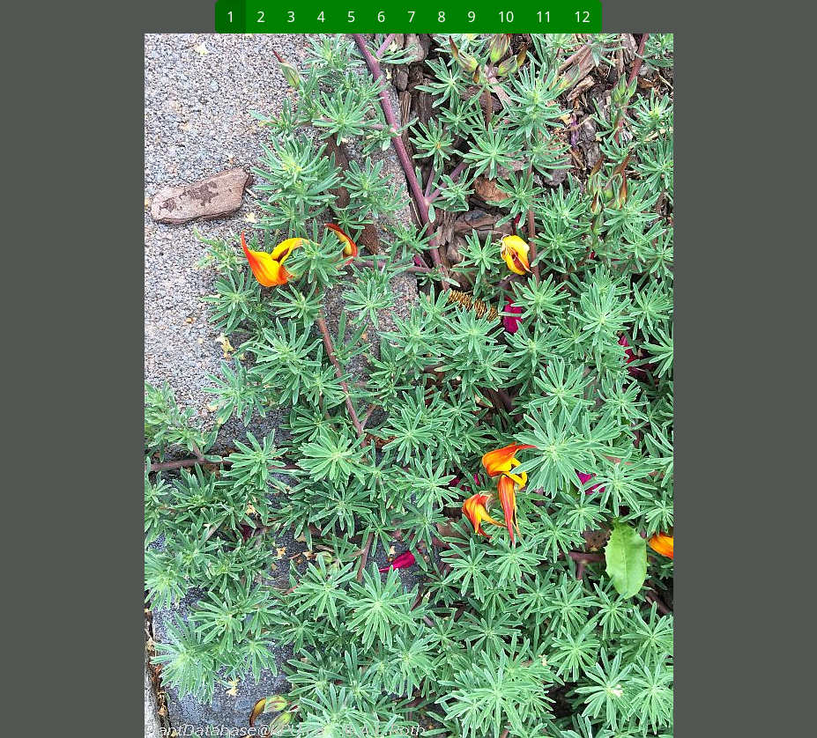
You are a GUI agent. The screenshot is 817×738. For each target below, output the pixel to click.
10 (506, 16)
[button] (210, 385)
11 (544, 16)
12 (582, 16)
